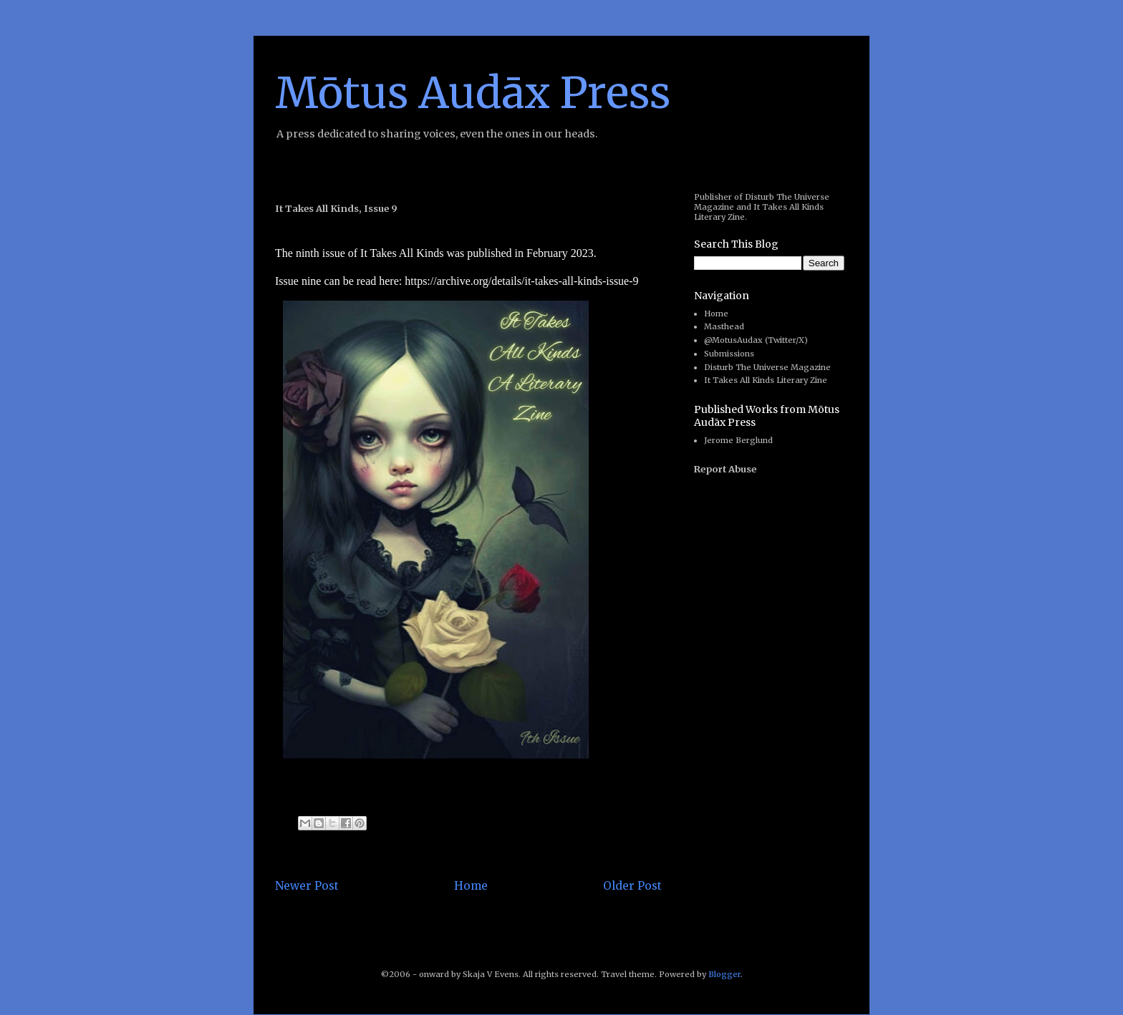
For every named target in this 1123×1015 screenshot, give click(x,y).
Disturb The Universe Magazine (767, 367)
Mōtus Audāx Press (472, 93)
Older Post (632, 886)
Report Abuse (725, 469)
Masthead (724, 326)
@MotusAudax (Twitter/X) (756, 340)
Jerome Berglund (738, 440)
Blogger (724, 974)
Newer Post (307, 886)
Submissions (729, 354)
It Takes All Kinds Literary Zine (765, 380)
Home (471, 886)
